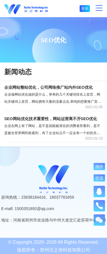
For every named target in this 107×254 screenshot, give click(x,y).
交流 (99, 178)
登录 (84, 9)
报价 (99, 167)
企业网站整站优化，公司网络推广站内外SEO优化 (48, 87)
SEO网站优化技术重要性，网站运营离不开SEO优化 (50, 118)
